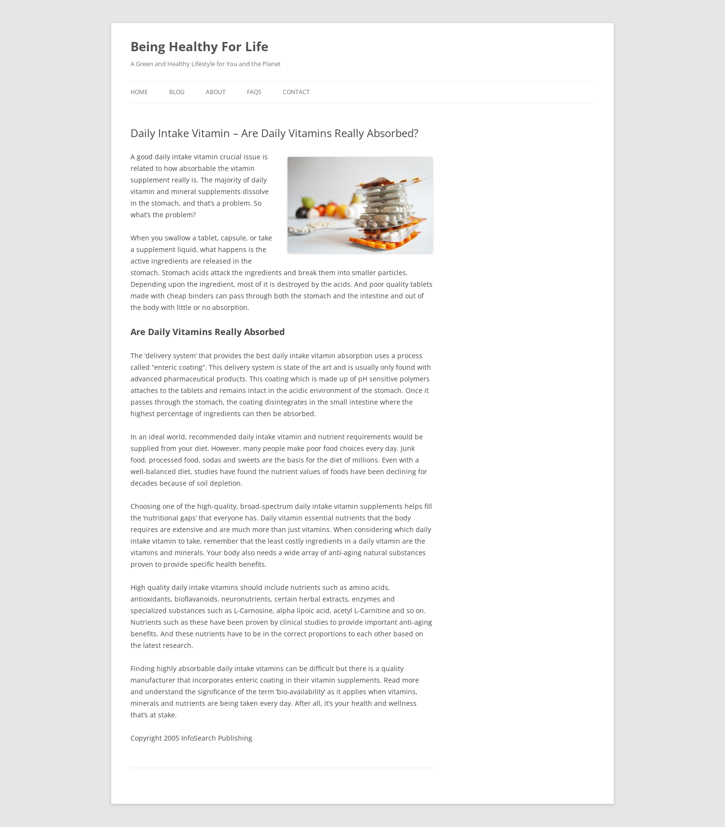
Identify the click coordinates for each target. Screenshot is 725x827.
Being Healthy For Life (199, 46)
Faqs (254, 92)
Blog (177, 92)
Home (139, 92)
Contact (296, 92)
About (216, 92)
